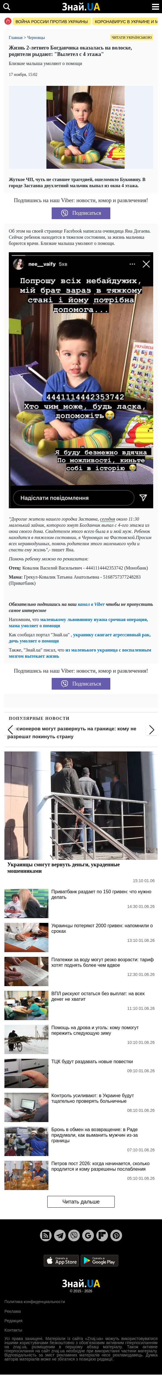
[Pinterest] (116, 1235)
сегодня (107, 519)
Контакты (13, 1330)
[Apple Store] (61, 1260)
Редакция (13, 1320)
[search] (6, 6)
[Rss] (46, 1235)
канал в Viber (91, 604)
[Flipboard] (102, 1235)
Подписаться (81, 213)
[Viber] (74, 1235)
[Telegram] (60, 1235)
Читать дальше (80, 1202)
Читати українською (132, 37)
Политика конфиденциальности (34, 1301)
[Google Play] (99, 1260)
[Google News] (88, 1235)
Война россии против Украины (52, 21)
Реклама (12, 1311)
